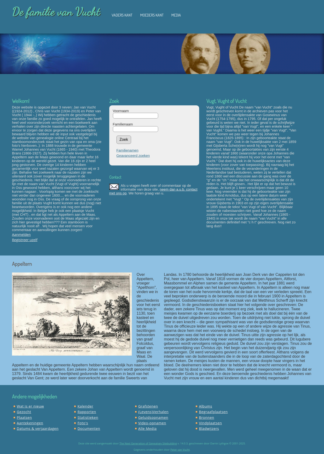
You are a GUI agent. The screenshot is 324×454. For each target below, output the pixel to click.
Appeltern (22, 263)
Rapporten (86, 411)
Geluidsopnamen (153, 417)
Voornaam (121, 111)
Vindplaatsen (210, 422)
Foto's (82, 422)
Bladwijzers (209, 428)
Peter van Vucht (180, 449)
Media (176, 15)
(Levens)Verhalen (153, 411)
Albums (205, 406)
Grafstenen (148, 406)
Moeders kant (152, 15)
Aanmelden (21, 234)
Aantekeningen (30, 422)
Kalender (85, 406)
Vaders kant (122, 15)
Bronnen (206, 417)
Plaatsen (24, 417)
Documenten (88, 428)
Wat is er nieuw (30, 406)
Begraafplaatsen (213, 411)
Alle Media (147, 428)
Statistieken (87, 417)
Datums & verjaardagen (37, 428)
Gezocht (24, 411)
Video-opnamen (152, 422)
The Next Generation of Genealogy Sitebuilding (148, 443)
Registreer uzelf (24, 239)
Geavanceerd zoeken (133, 156)
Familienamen (127, 150)
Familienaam (123, 124)
